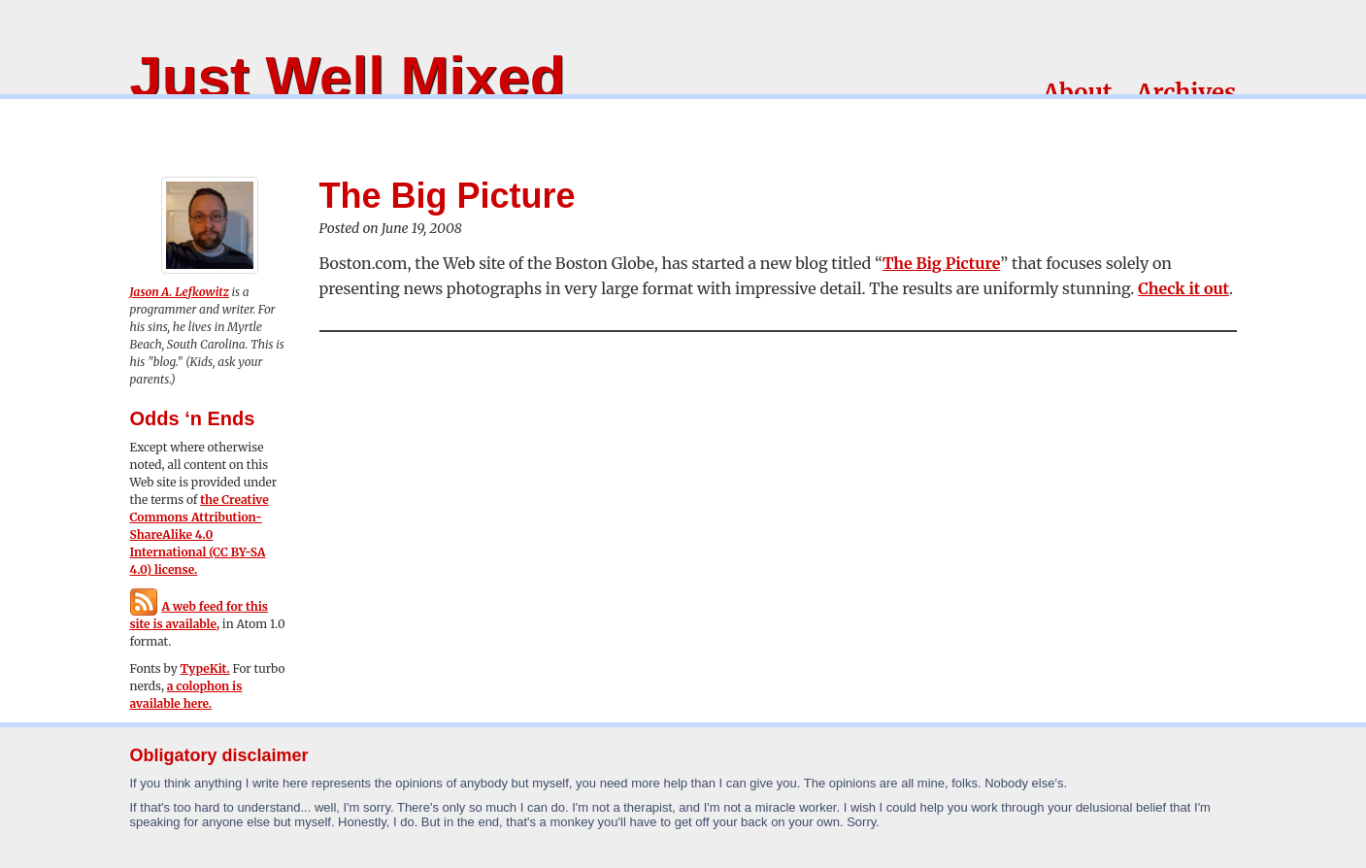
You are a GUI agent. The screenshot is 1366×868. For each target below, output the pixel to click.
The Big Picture (941, 263)
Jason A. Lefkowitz (179, 291)
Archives (1186, 93)
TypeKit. (205, 668)
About (1077, 93)
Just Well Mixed (348, 77)
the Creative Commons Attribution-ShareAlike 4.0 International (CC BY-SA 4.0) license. (199, 534)
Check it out (1183, 288)
